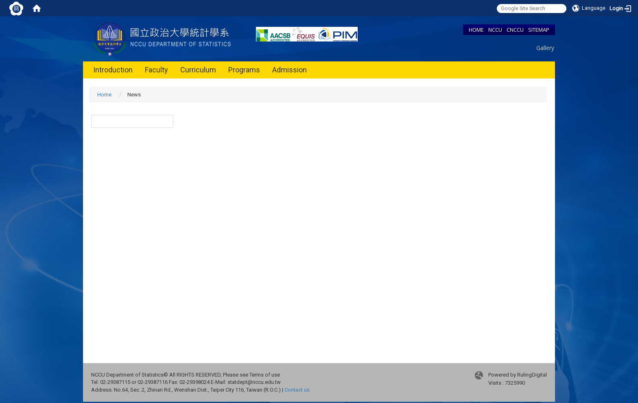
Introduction (113, 69)
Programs (244, 69)
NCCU (495, 29)
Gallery (545, 48)
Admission (289, 69)
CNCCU (515, 29)
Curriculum (198, 69)
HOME (476, 29)
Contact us (297, 390)
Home (104, 94)
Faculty (156, 69)
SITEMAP (538, 29)
